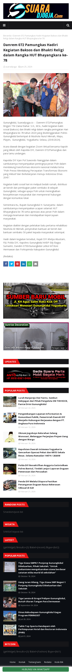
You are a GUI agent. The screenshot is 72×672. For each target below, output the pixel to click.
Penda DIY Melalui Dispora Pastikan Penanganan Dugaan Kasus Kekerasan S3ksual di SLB (39, 484)
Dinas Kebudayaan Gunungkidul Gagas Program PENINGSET (39, 614)
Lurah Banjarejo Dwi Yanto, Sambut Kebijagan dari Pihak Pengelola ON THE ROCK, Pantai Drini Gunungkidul (43, 401)
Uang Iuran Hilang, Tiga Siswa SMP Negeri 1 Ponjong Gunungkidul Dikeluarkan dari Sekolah (42, 585)
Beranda (7, 35)
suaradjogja (11, 66)
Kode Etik (59, 662)
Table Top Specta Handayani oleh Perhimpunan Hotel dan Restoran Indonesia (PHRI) (42, 629)
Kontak (22, 662)
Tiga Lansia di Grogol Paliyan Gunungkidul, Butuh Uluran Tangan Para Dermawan (42, 600)
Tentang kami (34, 662)
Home (13, 662)
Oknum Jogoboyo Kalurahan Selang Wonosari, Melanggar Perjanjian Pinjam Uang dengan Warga (43, 436)
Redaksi (47, 662)
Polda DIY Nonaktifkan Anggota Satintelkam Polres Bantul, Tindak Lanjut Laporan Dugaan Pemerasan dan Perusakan (43, 468)
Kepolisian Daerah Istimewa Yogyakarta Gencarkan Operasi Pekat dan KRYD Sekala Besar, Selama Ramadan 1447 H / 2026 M (41, 452)
